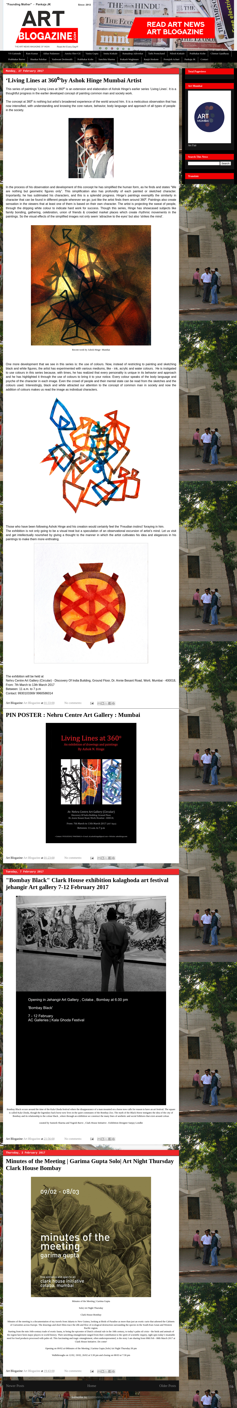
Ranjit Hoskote (151, 59)
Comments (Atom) (99, 1397)
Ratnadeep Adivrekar (133, 53)
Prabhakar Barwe (16, 59)
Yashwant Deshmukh (62, 59)
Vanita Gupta (92, 53)
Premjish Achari (171, 59)
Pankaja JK (190, 59)
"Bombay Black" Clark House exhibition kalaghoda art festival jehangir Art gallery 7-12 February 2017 (87, 883)
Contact (204, 59)
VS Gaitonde (14, 53)
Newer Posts (15, 1386)
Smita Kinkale (110, 53)
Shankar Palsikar (38, 59)
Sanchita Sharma (107, 59)
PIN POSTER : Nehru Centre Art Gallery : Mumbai (73, 714)
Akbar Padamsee (51, 53)
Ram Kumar (32, 53)
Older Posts (167, 1386)
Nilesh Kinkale (177, 53)
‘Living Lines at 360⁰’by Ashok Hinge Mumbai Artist (73, 80)
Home (91, 1386)
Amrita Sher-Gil (73, 53)
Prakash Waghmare (129, 59)
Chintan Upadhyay (220, 53)
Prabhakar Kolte (197, 53)
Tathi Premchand (156, 53)
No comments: (73, 702)
